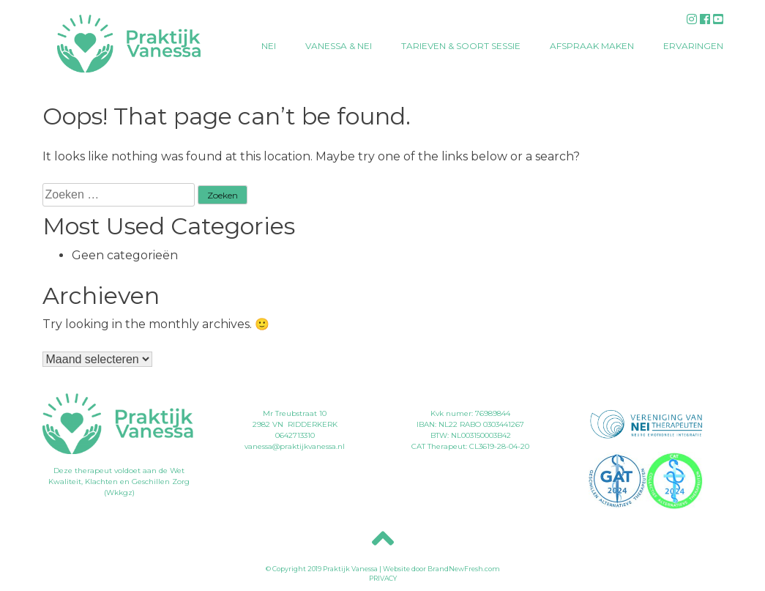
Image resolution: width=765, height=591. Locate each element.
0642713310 (295, 435)
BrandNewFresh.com (464, 569)
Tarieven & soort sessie (460, 45)
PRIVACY (383, 578)
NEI (268, 45)
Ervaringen (693, 45)
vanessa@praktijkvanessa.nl (295, 446)
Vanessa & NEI (338, 45)
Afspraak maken (592, 45)
